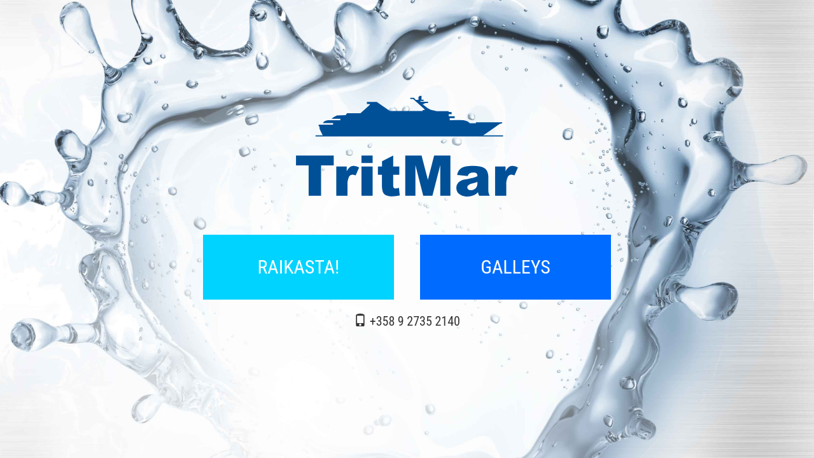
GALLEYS (516, 267)
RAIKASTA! (298, 267)
